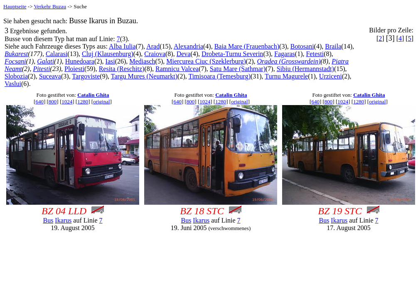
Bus (48, 220)
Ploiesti (74, 68)
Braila (333, 46)
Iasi (110, 61)
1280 (82, 101)
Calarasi (56, 53)
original (101, 101)
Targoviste (86, 76)
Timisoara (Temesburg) (219, 76)
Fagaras (284, 53)
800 (53, 101)
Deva (184, 53)
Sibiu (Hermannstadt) (305, 68)
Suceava (50, 76)
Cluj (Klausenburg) (107, 53)
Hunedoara (79, 61)
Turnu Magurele (286, 76)
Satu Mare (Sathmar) (238, 68)
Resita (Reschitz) (122, 68)
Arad (153, 46)
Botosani (302, 46)
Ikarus (63, 220)
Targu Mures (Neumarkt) (144, 76)
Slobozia (16, 76)
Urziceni (330, 76)
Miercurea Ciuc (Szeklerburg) (206, 61)
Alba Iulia (122, 46)
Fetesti (315, 53)
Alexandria (188, 46)
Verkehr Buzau (50, 6)
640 (39, 101)
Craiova (154, 53)
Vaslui (13, 83)
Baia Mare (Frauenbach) (246, 46)
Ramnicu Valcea (177, 68)
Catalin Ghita (93, 95)
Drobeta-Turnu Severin (232, 53)
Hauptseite (15, 6)
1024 (66, 101)
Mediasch (142, 61)
